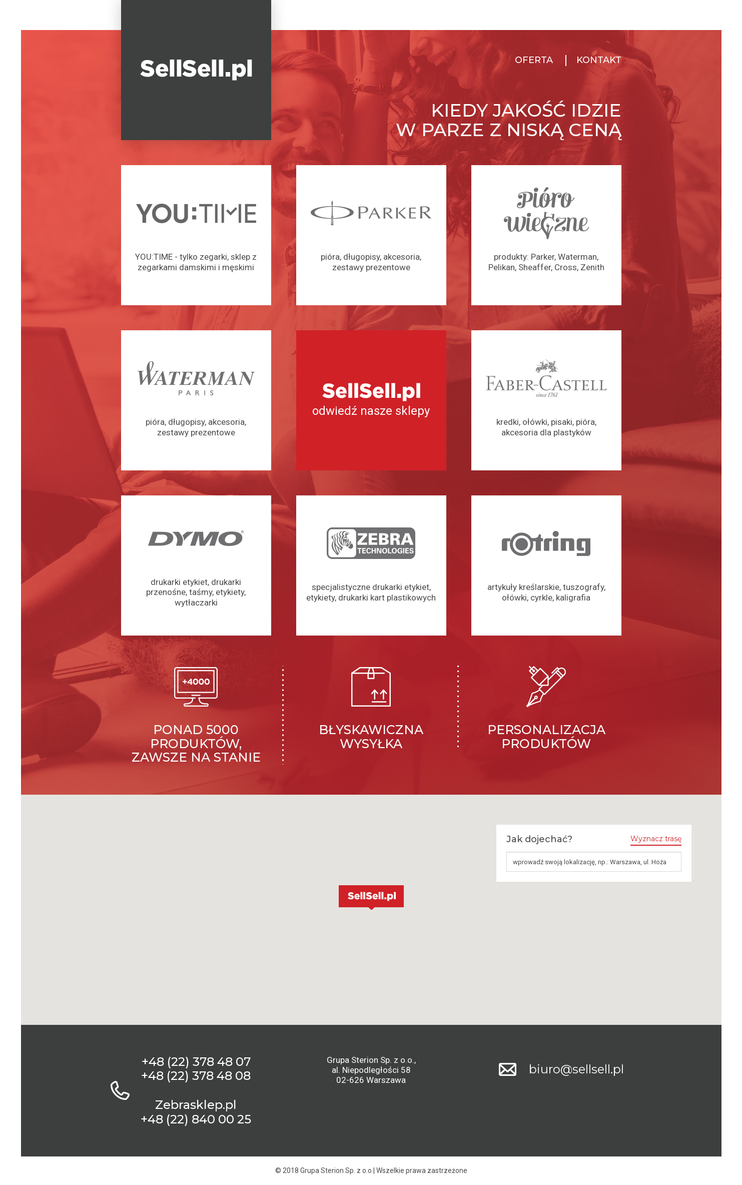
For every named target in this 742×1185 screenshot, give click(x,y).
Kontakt (598, 60)
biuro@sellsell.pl (576, 1069)
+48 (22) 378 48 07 (196, 1062)
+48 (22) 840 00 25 (196, 1119)
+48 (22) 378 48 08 (196, 1076)
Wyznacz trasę (655, 839)
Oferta (534, 60)
